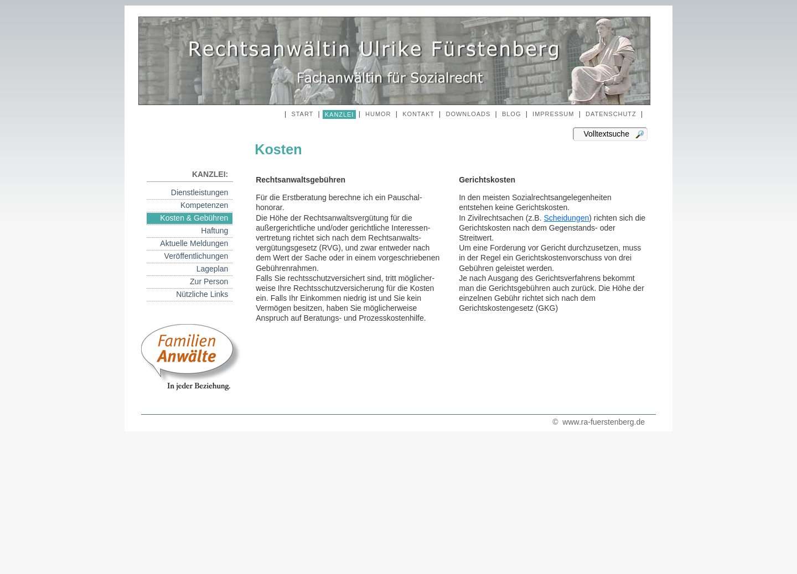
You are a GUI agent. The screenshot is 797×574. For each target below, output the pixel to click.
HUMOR (378, 114)
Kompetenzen (206, 205)
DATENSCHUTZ (611, 114)
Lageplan (214, 268)
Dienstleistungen (201, 192)
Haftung (216, 230)
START (302, 114)
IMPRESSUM (553, 114)
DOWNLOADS (468, 114)
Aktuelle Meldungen (196, 243)
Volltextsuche (604, 133)
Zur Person (211, 281)
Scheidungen (566, 217)
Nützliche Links (204, 294)
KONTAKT (418, 114)
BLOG (511, 114)
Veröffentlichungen (198, 256)
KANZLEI (339, 114)
